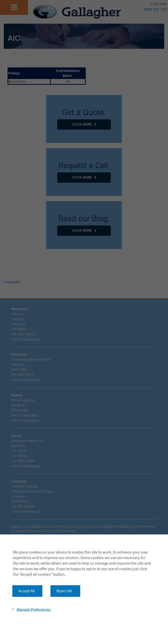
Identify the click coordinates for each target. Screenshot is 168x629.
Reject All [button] (64, 591)
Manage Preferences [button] (33, 609)
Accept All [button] (26, 591)
